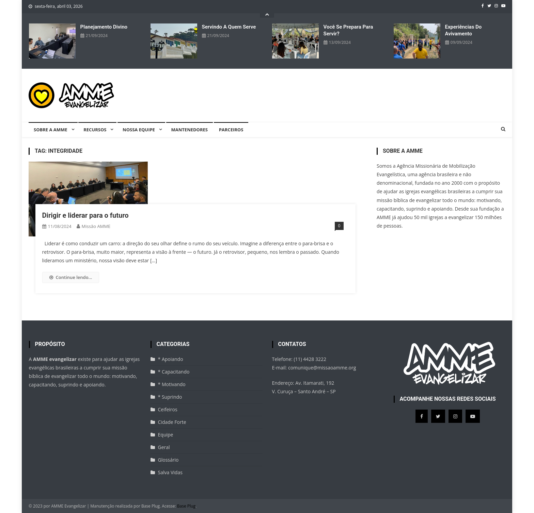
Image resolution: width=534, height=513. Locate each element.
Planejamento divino (103, 27)
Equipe (165, 434)
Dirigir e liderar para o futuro (85, 215)
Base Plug (186, 506)
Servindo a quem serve (229, 27)
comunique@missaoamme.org (322, 367)
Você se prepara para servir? (348, 30)
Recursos (94, 130)
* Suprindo (170, 397)
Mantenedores (189, 130)
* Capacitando (174, 371)
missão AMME (96, 226)
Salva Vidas (170, 472)
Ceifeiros (167, 409)
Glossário (168, 460)
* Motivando (172, 384)
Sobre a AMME (50, 130)
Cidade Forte (172, 422)
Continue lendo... (70, 277)
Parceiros (231, 130)
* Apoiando (170, 359)
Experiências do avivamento (463, 30)
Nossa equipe (139, 130)
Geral (164, 447)
